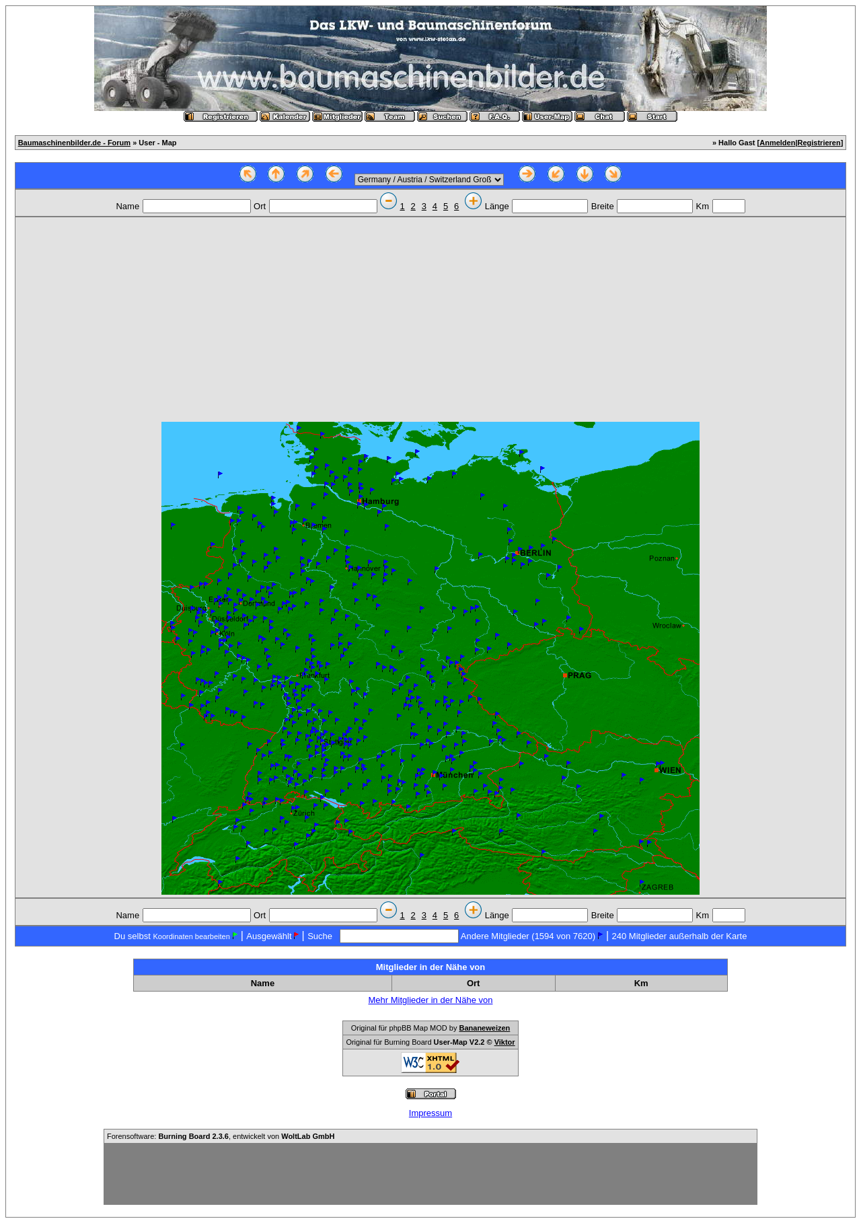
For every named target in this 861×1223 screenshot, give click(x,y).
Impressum (430, 1113)
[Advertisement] (430, 321)
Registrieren (819, 143)
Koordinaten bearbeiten (191, 936)
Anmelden (777, 143)
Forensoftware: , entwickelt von (220, 1136)
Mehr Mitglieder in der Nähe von (431, 1000)
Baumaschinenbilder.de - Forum (74, 143)
